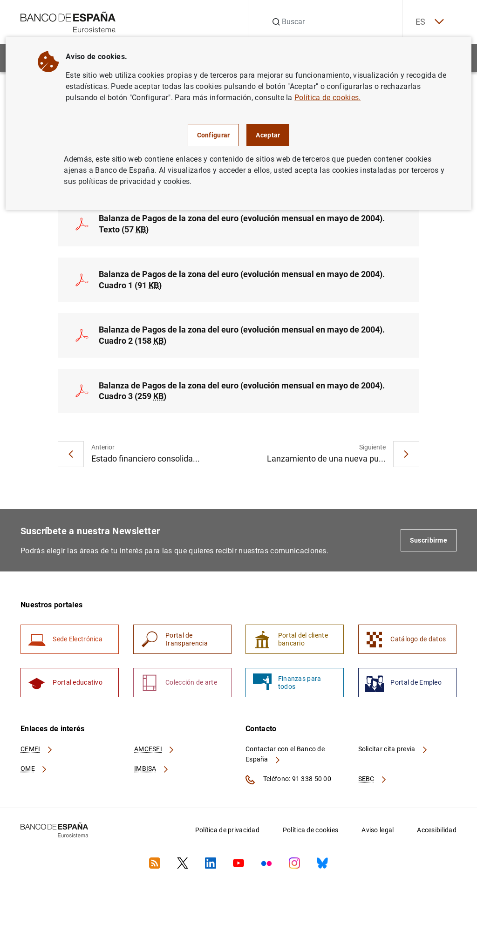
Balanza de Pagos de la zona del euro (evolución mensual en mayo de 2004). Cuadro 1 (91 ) (242, 280)
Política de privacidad (227, 833)
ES (427, 22)
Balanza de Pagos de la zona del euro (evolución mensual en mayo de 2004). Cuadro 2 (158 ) (242, 336)
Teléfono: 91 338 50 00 (288, 783)
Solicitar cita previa (393, 752)
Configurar (213, 135)
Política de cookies (310, 833)
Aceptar (268, 135)
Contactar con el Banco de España (285, 758)
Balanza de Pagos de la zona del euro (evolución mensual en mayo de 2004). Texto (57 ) (242, 224)
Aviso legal (377, 833)
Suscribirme (428, 542)
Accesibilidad (437, 833)
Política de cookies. (327, 97)
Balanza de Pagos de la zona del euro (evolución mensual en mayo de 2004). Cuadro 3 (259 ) (242, 392)
